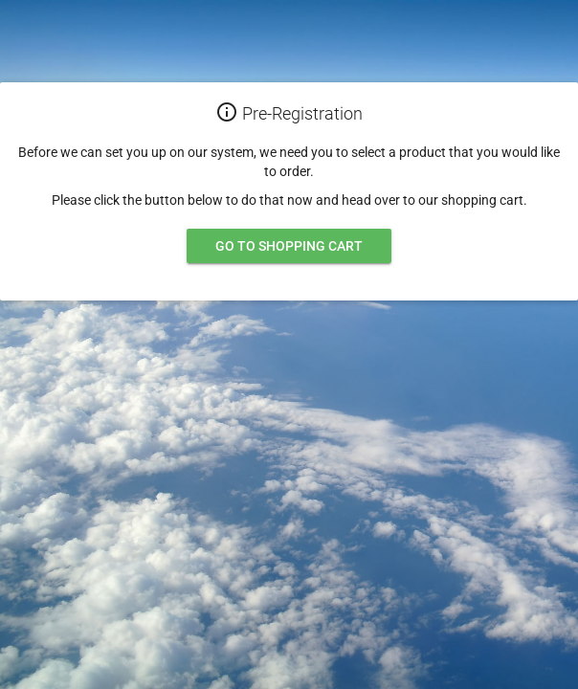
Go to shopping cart (289, 246)
